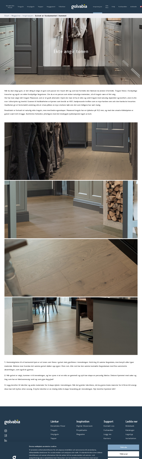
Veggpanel (51, 6)
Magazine (16, 15)
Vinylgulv (31, 6)
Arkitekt (133, 6)
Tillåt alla (123, 432)
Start (7, 15)
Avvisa (123, 445)
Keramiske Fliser (10, 6)
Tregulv (21, 6)
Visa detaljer (120, 455)
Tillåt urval (123, 438)
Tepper (40, 6)
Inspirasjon (97, 6)
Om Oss (107, 6)
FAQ (113, 6)
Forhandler (122, 6)
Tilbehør (62, 6)
